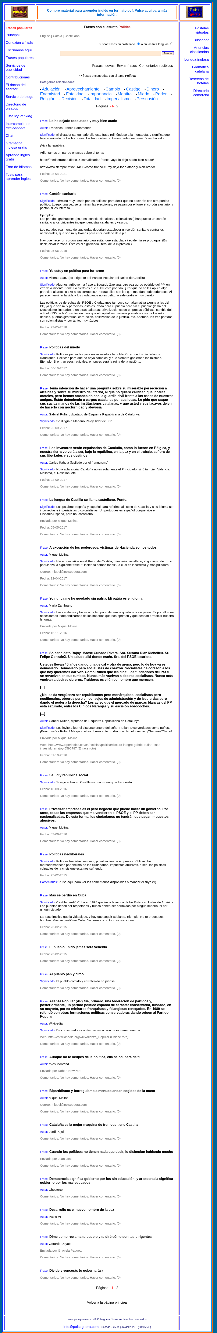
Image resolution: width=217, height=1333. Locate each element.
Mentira (125, 94)
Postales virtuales (202, 30)
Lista (19, 116)
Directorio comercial (201, 93)
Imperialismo (119, 98)
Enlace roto (87, 748)
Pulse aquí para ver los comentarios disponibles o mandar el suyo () (107, 882)
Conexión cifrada (19, 43)
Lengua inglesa (196, 60)
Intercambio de (17, 126)
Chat (9, 136)
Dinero (152, 89)
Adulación (51, 89)
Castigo (133, 89)
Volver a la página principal (107, 1302)
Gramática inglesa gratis (16, 145)
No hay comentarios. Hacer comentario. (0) (90, 180)
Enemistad (50, 94)
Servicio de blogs (19, 97)
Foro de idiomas (19, 167)
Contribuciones (18, 77)
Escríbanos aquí (19, 50)
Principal (12, 35)
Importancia (100, 94)
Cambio (113, 89)
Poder (161, 94)
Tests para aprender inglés (18, 177)
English (45, 36)
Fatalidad (74, 94)
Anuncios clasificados (199, 50)
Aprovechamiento (83, 89)
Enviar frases (127, 65)
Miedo (143, 94)
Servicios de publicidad (15, 67)
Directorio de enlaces (16, 106)
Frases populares (19, 58)
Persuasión (147, 98)
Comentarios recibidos (156, 65)
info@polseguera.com (81, 1327)
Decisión (69, 98)
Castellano (71, 36)
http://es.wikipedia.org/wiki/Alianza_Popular (78, 1037)
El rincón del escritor (16, 87)
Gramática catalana (200, 69)
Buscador (201, 40)
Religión (47, 98)
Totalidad (91, 98)
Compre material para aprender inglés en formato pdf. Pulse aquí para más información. (107, 12)
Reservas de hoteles (199, 81)
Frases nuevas (103, 65)
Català (57, 36)
